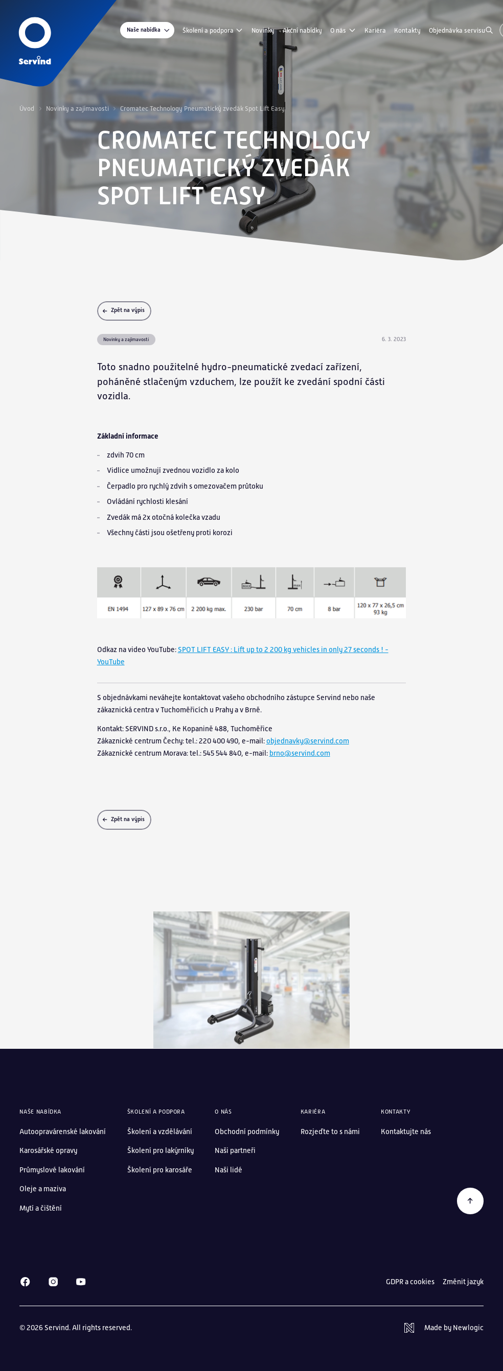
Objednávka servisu (457, 30)
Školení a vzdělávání (159, 1131)
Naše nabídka (148, 30)
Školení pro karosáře (159, 1170)
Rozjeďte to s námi (330, 1131)
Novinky (263, 30)
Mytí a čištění (40, 1208)
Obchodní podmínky (247, 1131)
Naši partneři (235, 1150)
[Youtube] (80, 1281)
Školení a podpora (212, 30)
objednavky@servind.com (307, 741)
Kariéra (375, 30)
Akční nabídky (302, 30)
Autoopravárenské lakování (62, 1131)
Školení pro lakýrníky (160, 1150)
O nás (343, 30)
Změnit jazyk (463, 1282)
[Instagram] (53, 1281)
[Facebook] (25, 1281)
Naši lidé (228, 1170)
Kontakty (407, 30)
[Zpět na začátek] (470, 1201)
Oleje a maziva (42, 1189)
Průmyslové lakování (52, 1170)
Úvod (26, 108)
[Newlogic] (443, 1328)
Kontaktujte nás (406, 1131)
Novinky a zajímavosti (77, 108)
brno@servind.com (299, 753)
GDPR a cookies (410, 1282)
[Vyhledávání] (489, 30)
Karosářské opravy (48, 1150)
